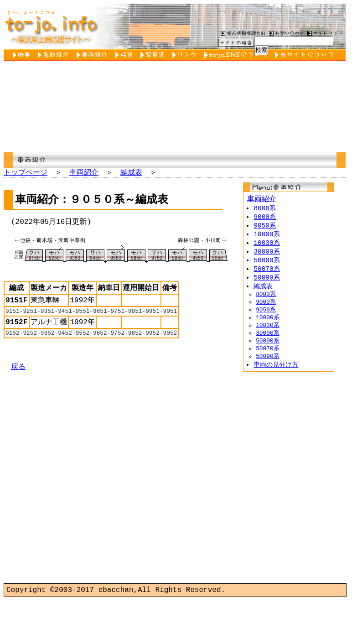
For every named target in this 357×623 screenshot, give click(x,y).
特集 (125, 55)
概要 (23, 55)
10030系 (266, 246)
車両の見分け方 (276, 379)
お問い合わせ (285, 32)
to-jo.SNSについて (237, 55)
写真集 (154, 55)
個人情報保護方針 (242, 32)
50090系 (266, 283)
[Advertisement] (288, 590)
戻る (18, 381)
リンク (186, 55)
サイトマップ (325, 32)
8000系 (265, 210)
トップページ (25, 173)
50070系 (266, 274)
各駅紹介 (55, 55)
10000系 (266, 237)
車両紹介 (93, 55)
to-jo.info (50, 26)
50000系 (266, 264)
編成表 (131, 173)
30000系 (266, 255)
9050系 (265, 228)
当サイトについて (306, 55)
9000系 (265, 219)
